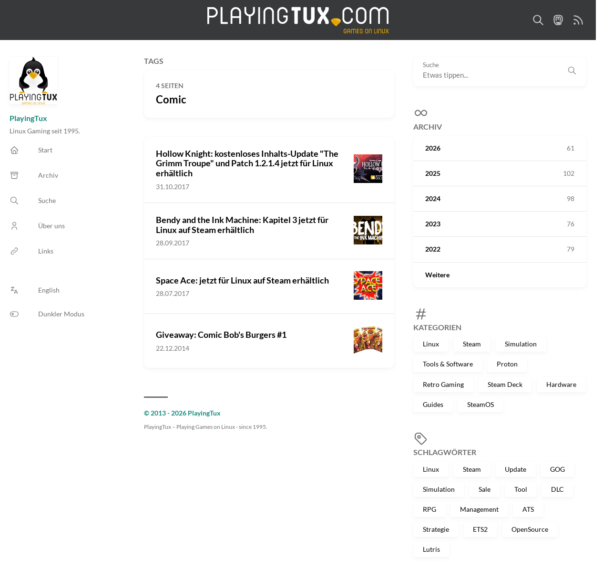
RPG (429, 509)
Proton (507, 364)
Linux (431, 344)
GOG (557, 469)
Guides (433, 404)
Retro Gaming (443, 384)
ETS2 (480, 529)
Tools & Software (448, 364)
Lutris (431, 549)
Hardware (561, 384)
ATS (528, 509)
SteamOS (480, 404)
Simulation (521, 344)
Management (479, 509)
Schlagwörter (444, 451)
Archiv (427, 126)
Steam (472, 344)
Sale (485, 489)
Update (515, 469)
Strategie (436, 529)
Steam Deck (505, 384)
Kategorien (437, 327)
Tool (520, 489)
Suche (431, 65)
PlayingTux (28, 117)
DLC (557, 489)
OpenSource (529, 529)
